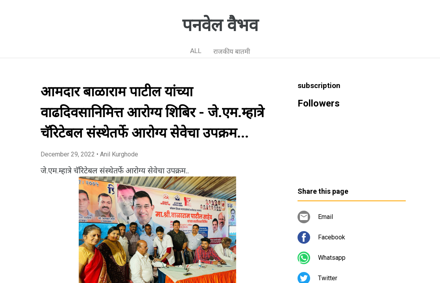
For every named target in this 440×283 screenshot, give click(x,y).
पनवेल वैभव (220, 25)
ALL (196, 51)
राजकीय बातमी (231, 51)
